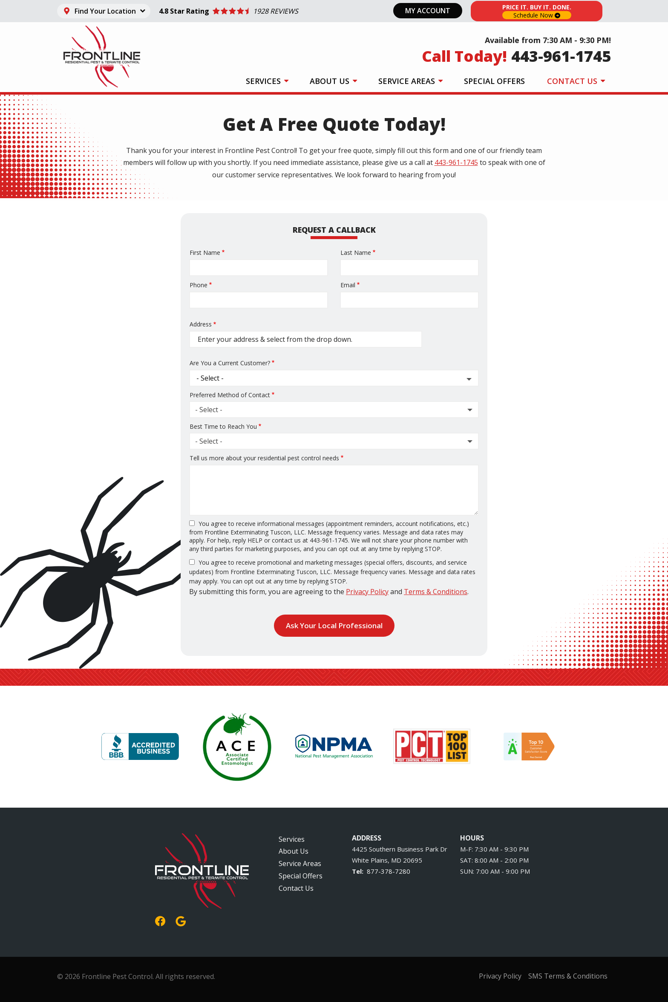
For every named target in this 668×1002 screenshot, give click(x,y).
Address (201, 324)
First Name (205, 252)
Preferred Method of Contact (230, 395)
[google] (181, 920)
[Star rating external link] (229, 11)
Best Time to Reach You (223, 426)
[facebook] (160, 920)
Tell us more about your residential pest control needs (264, 458)
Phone (198, 285)
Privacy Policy (367, 591)
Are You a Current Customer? (230, 363)
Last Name (355, 252)
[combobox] (334, 409)
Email (347, 285)
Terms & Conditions (435, 591)
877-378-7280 (388, 871)
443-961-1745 (456, 162)
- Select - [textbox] (208, 409)
